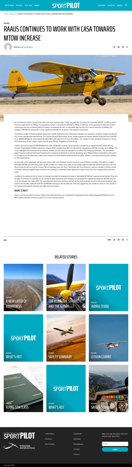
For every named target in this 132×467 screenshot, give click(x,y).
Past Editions (78, 444)
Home (6, 14)
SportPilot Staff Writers (26, 47)
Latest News (9, 5)
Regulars (13, 14)
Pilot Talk (28, 5)
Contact (120, 5)
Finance (36, 5)
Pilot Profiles (50, 444)
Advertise (111, 5)
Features (19, 5)
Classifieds (102, 5)
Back (5, 240)
